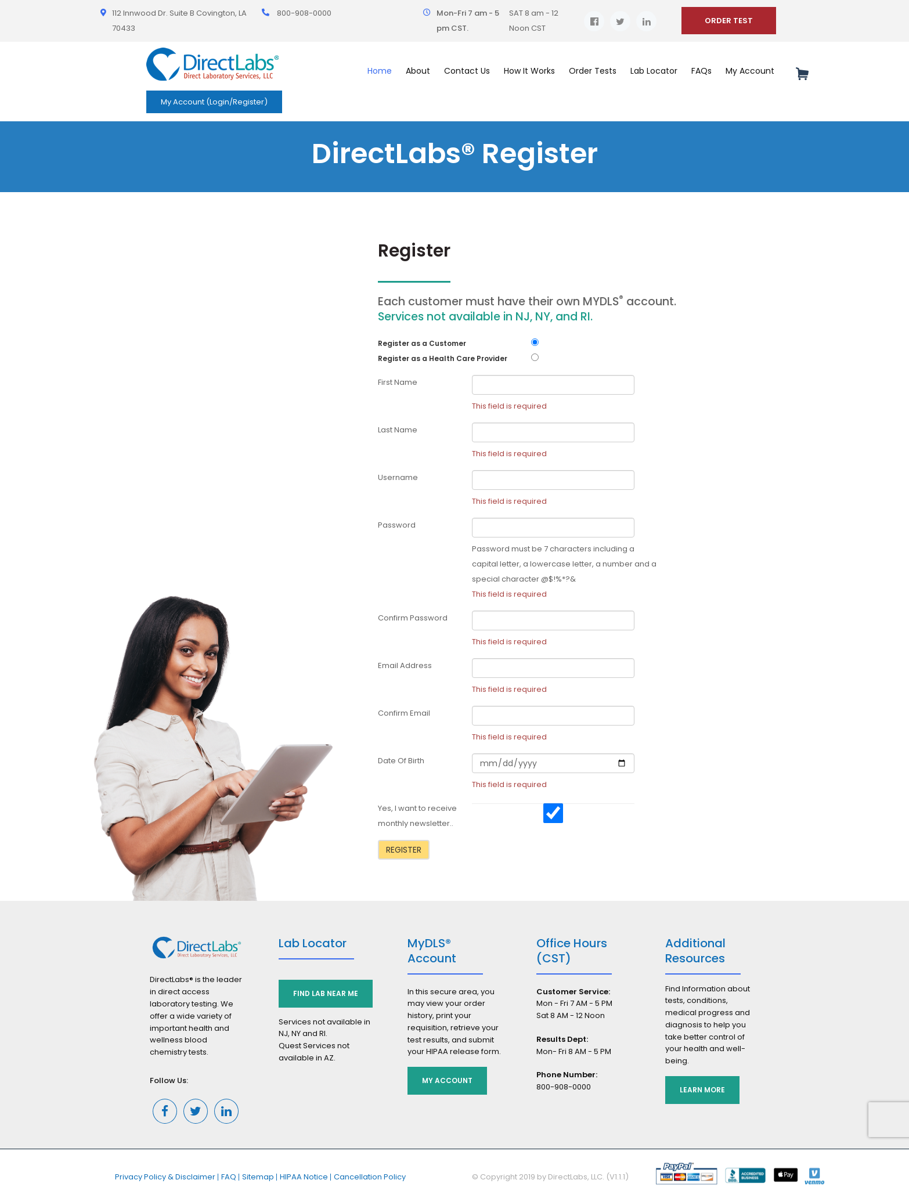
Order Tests (592, 71)
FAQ (228, 1176)
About (418, 71)
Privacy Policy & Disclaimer (165, 1176)
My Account (750, 71)
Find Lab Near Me (325, 993)
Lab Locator (653, 71)
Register (403, 850)
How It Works (529, 71)
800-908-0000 (304, 13)
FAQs (701, 71)
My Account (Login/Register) (214, 101)
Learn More (702, 1090)
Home (379, 71)
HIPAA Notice (304, 1176)
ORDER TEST (729, 20)
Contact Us (467, 71)
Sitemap (258, 1176)
